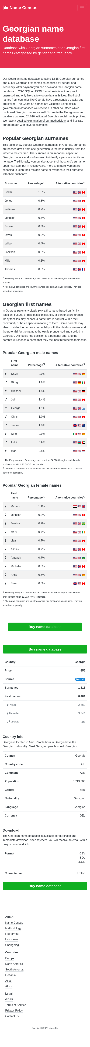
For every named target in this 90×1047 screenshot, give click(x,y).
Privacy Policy (14, 1010)
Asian (8, 980)
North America (14, 963)
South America (14, 969)
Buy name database (45, 627)
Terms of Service (15, 1004)
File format (12, 933)
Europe (9, 958)
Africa (8, 986)
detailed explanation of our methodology (42, 120)
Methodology (13, 928)
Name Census (20, 8)
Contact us (12, 1016)
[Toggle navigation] (82, 7)
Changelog (12, 945)
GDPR (9, 999)
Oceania (10, 975)
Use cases (11, 939)
